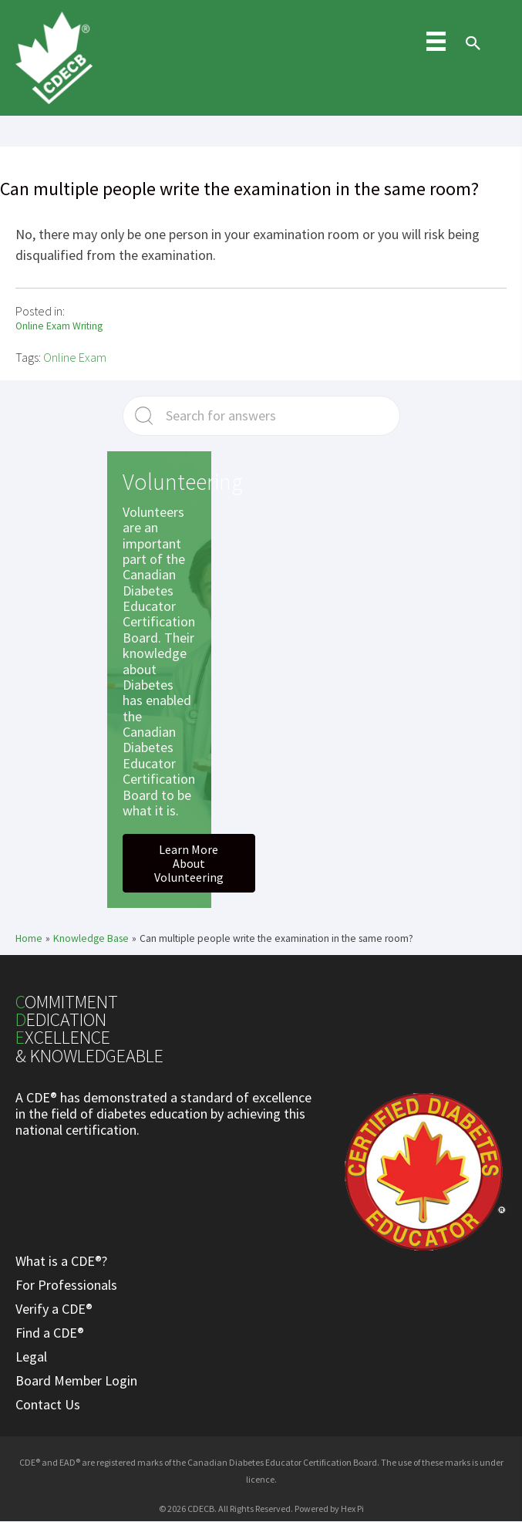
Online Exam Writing (59, 325)
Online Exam (74, 357)
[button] (189, 863)
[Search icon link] (469, 57)
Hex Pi (352, 1508)
